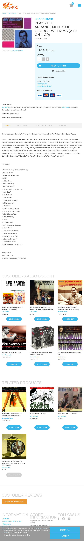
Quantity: (41, 55)
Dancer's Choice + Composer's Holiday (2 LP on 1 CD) (12, 308)
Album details (43, 125)
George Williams (7, 418)
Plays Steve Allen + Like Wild (67, 414)
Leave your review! (17, 50)
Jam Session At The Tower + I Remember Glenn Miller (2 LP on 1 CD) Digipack (13, 463)
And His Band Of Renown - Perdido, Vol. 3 (70, 353)
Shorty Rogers (34, 357)
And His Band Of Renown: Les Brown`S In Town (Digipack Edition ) (42, 308)
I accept (65, 536)
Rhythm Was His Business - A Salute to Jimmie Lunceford (12, 415)
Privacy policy (6, 524)
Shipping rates (42, 84)
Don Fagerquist (7, 355)
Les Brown (5, 311)
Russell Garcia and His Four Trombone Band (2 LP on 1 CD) (68, 308)
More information (10, 535)
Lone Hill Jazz (41, 39)
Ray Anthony (12, 13)
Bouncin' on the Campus (38, 414)
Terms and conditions (44, 86)
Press (62, 125)
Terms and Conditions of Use (11, 521)
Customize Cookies (23, 535)
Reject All (65, 530)
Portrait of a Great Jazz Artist (11, 352)
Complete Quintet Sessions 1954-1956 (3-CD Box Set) (41, 353)
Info (7, 125)
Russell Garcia (62, 311)
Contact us (5, 518)
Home (4, 13)
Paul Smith (66, 107)
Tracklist (23, 125)
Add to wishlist (60, 71)
